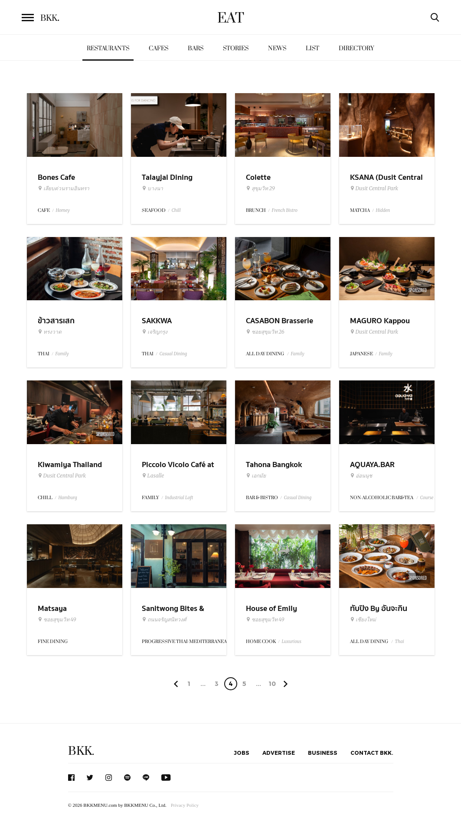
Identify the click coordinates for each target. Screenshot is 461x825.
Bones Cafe (56, 177)
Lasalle (153, 475)
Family (62, 354)
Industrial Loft (179, 497)
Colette (258, 177)
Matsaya (52, 608)
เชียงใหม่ (363, 619)
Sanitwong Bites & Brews (173, 614)
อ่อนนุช (361, 475)
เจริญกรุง (154, 332)
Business (322, 753)
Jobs (241, 753)
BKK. (81, 751)
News (277, 48)
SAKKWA (157, 321)
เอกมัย (256, 475)
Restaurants (108, 48)
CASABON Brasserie (279, 321)
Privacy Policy (185, 805)
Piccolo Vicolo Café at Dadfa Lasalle (178, 470)
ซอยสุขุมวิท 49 (57, 619)
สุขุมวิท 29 (260, 188)
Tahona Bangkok (274, 464)
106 (272, 685)
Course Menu (433, 497)
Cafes (158, 48)
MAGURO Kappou (380, 321)
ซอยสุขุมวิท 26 (265, 332)
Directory (356, 48)
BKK (49, 18)
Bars (195, 48)
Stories (235, 48)
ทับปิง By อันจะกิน (378, 608)
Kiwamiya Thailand (70, 464)
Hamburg (68, 497)
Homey (63, 210)
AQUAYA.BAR (372, 464)
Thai (399, 641)
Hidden (383, 210)
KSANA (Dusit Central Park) (386, 183)
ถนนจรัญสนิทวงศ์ (164, 619)
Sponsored (418, 290)
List (312, 48)
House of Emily (271, 608)
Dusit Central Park (374, 188)
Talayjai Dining (167, 177)
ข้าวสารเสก (56, 321)
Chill (176, 210)
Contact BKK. (371, 753)
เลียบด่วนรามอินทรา (63, 188)
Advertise (278, 753)
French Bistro (285, 210)
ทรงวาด (50, 332)
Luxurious (291, 641)
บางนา (152, 188)
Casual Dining (173, 354)
